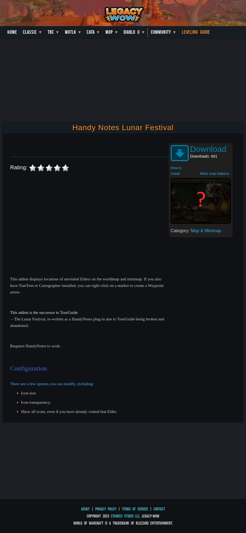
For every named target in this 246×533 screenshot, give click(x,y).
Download (208, 149)
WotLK (70, 32)
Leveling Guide (196, 32)
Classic (30, 32)
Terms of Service (135, 509)
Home (12, 32)
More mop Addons (214, 173)
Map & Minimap (206, 230)
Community (161, 32)
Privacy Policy (105, 509)
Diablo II (132, 32)
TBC (51, 32)
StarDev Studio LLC (125, 516)
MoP (109, 32)
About (85, 509)
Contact (159, 509)
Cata (91, 32)
